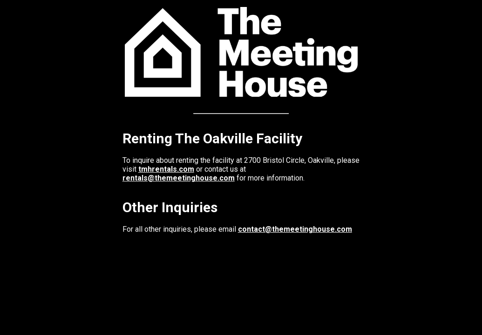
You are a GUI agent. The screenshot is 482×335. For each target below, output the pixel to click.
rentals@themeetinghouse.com (178, 178)
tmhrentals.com (166, 169)
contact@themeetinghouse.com (295, 229)
